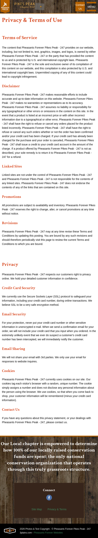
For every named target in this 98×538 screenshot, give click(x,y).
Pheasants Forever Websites (48, 532)
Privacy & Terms (57, 509)
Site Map (36, 509)
